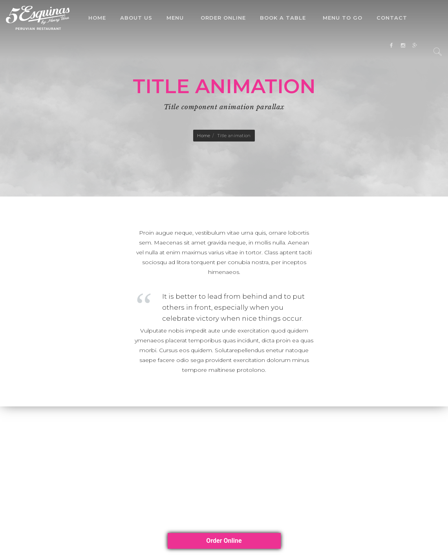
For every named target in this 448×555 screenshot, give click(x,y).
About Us (136, 18)
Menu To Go (342, 18)
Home (97, 18)
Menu (175, 18)
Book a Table (283, 18)
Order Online (223, 18)
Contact (392, 18)
